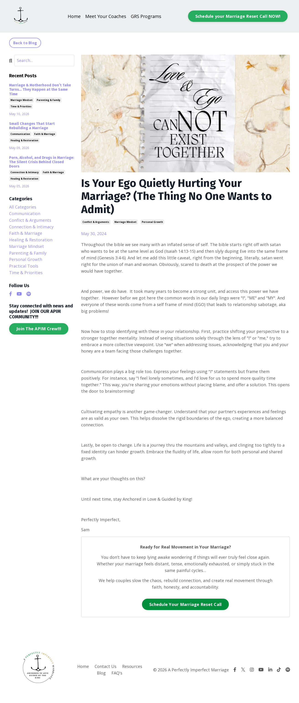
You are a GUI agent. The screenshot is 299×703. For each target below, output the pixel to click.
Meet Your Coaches (105, 16)
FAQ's (116, 673)
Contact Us (105, 666)
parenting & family (48, 100)
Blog (101, 673)
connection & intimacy (24, 172)
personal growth (152, 222)
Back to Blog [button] (25, 42)
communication (20, 134)
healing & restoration (24, 140)
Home (73, 16)
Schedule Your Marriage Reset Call (185, 604)
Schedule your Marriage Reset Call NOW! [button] (238, 16)
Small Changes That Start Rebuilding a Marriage (32, 125)
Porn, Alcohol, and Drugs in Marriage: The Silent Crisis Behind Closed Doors (41, 161)
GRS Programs (146, 16)
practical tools (23, 266)
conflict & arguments (95, 222)
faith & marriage (44, 134)
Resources (132, 666)
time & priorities (20, 106)
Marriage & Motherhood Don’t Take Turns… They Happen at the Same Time (40, 89)
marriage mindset (125, 222)
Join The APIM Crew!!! (38, 328)
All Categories (22, 207)
